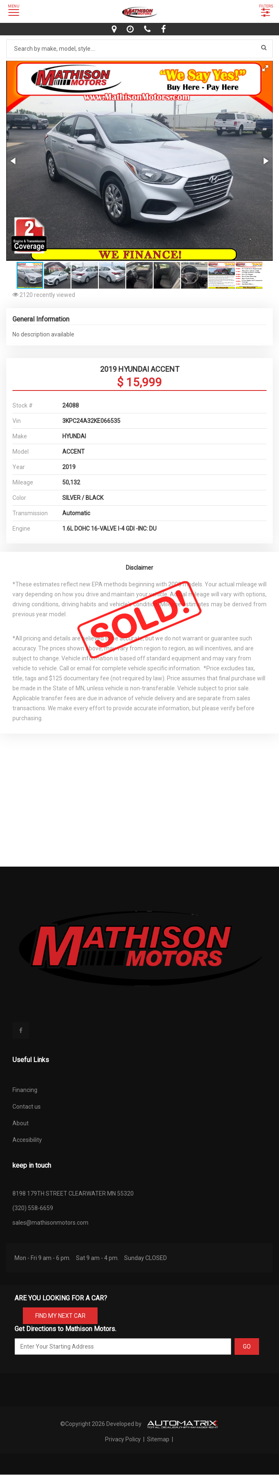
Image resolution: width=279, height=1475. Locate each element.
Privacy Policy (123, 1439)
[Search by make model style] (139, 49)
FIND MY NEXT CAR (60, 1315)
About (20, 1123)
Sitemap (158, 1439)
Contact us (26, 1106)
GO (247, 1346)
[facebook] (164, 29)
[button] (265, 68)
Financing (24, 1090)
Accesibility (27, 1140)
